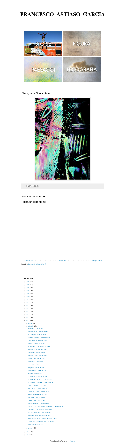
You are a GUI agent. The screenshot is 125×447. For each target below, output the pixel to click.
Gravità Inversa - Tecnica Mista (37, 394)
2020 (28, 297)
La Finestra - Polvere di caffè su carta (40, 382)
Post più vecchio (97, 260)
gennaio (31, 428)
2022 (28, 291)
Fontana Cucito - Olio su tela (37, 356)
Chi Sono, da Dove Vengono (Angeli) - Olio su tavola (45, 406)
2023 (28, 288)
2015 (28, 312)
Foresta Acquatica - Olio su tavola (38, 415)
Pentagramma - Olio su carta (37, 370)
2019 (28, 300)
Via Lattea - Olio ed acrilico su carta (39, 409)
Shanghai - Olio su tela (35, 424)
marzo (30, 323)
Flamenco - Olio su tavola (36, 397)
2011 (28, 432)
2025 (28, 282)
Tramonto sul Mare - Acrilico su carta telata (41, 418)
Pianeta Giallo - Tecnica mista (37, 332)
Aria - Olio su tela (33, 364)
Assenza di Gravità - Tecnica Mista (39, 412)
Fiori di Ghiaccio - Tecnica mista (38, 403)
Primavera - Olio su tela (35, 362)
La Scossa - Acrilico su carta (37, 376)
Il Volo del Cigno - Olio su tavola (38, 391)
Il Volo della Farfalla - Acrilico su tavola (40, 421)
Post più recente (27, 260)
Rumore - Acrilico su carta (36, 358)
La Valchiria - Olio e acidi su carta (38, 347)
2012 (28, 320)
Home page (62, 260)
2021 (28, 294)
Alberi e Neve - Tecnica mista (37, 341)
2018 (28, 303)
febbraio (31, 326)
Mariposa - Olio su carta (35, 368)
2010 (28, 435)
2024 (28, 285)
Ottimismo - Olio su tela (35, 329)
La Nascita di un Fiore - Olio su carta (39, 379)
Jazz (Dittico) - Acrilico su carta (37, 388)
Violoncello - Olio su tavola (36, 353)
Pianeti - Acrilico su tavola (36, 344)
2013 (28, 318)
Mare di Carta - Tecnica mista (37, 350)
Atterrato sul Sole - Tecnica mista (38, 338)
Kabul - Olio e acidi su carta (36, 385)
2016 (28, 309)
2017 (28, 306)
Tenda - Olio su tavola (34, 373)
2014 (28, 315)
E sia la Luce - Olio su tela (36, 400)
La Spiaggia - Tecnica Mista (36, 335)
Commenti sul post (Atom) (37, 264)
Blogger (72, 441)
